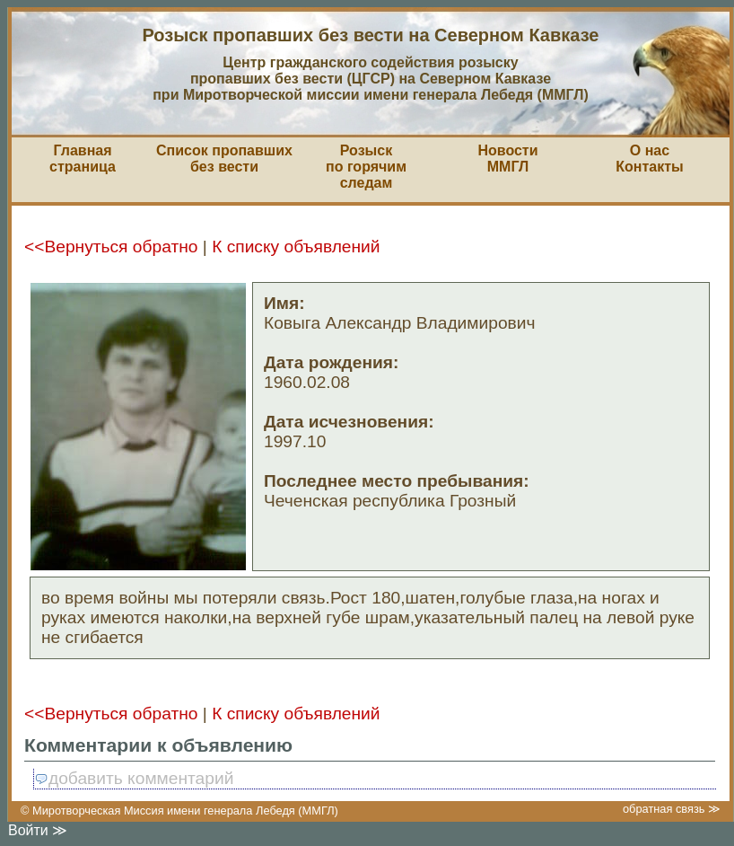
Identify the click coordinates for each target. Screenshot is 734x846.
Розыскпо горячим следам (366, 166)
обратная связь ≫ (672, 808)
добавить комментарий (133, 778)
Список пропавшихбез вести (224, 158)
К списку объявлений (296, 246)
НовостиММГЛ (507, 158)
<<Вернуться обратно (110, 246)
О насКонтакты (649, 158)
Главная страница (82, 158)
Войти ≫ (37, 830)
